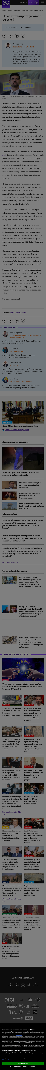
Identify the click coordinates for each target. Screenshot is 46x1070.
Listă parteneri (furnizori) (7, 1059)
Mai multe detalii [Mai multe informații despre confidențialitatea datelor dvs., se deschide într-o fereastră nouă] (19, 1035)
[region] (23, 1046)
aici (18, 1042)
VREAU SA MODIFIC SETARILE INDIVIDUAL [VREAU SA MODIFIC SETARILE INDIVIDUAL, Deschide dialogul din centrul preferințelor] (23, 1067)
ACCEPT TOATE (23, 1064)
